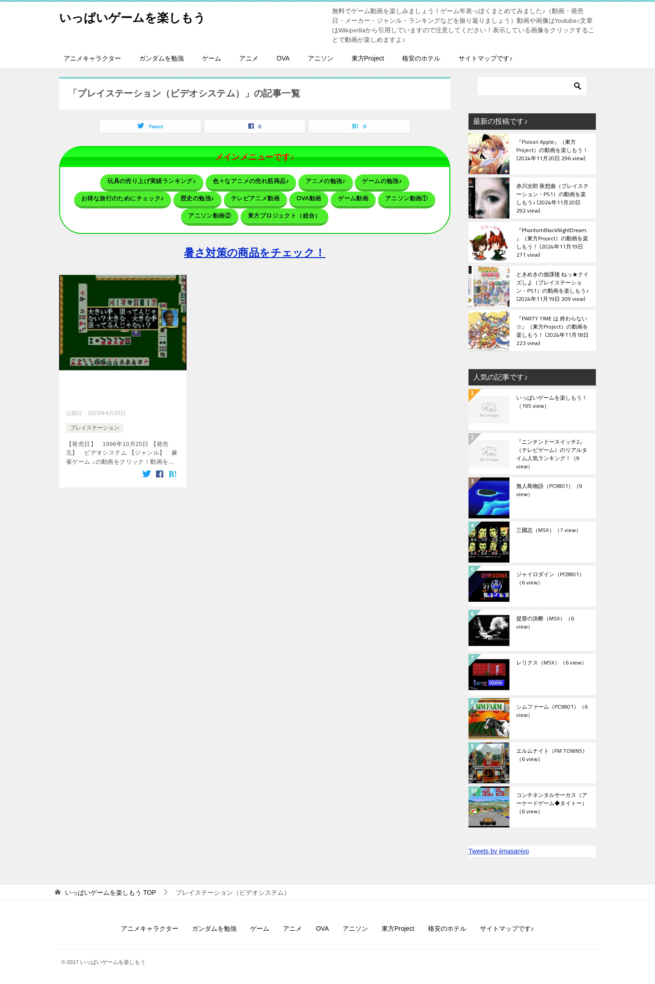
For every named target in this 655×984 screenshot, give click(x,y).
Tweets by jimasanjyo (499, 851)
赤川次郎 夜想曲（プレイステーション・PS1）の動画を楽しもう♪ (552, 198)
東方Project (368, 58)
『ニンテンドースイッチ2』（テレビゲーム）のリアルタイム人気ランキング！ (551, 454)
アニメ (248, 58)
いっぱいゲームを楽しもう (143, 15)
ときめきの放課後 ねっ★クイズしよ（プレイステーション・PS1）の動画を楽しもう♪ (552, 286)
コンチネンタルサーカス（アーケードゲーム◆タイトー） (551, 804)
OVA (283, 58)
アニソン (320, 58)
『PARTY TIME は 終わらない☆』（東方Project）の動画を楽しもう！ (552, 330)
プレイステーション (94, 422)
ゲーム (211, 58)
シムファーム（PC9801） (552, 711)
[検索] (532, 86)
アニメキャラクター (92, 58)
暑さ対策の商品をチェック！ (254, 246)
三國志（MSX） (548, 530)
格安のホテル (421, 58)
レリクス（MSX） (551, 663)
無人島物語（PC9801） (549, 490)
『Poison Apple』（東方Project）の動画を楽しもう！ (552, 150)
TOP (110, 892)
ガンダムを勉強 (161, 58)
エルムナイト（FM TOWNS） (552, 755)
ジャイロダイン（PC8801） (550, 579)
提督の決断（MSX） (545, 623)
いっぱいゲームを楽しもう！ (551, 402)
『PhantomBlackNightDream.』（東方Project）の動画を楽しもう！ (552, 242)
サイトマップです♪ (485, 58)
